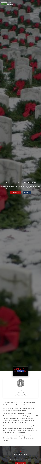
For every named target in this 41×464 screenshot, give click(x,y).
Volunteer (26, 192)
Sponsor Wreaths (16, 192)
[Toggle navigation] (39, 3)
